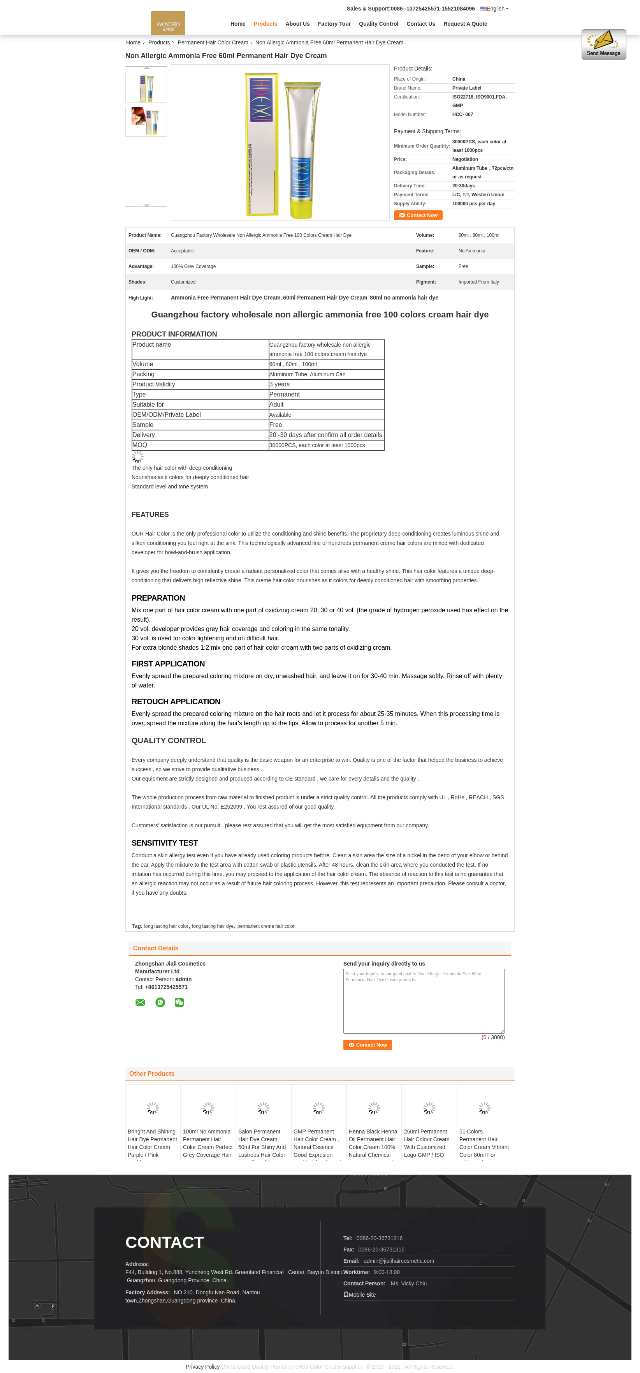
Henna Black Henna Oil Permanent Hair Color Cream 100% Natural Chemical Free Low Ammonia (373, 1147)
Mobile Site (359, 1295)
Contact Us (420, 24)
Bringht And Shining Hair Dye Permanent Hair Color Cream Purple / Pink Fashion (152, 1147)
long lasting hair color (166, 926)
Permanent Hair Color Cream (213, 42)
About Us (298, 24)
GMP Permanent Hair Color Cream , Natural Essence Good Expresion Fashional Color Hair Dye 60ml (318, 1151)
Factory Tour (334, 24)
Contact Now (422, 215)
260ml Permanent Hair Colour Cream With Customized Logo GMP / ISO (427, 1143)
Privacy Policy (203, 1367)
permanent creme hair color (266, 926)
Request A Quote (465, 24)
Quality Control (378, 24)
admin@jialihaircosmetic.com (399, 1261)
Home (238, 24)
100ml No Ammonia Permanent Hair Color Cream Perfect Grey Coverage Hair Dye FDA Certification (208, 1151)
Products (266, 24)
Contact (164, 1242)
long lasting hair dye (213, 926)
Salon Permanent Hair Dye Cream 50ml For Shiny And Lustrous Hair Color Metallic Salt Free (262, 1147)
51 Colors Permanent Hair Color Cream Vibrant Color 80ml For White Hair (484, 1147)
